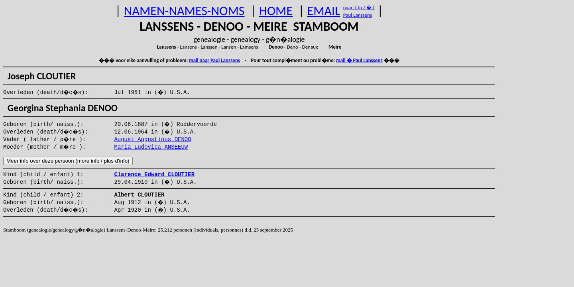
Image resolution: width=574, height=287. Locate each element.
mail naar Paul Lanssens (214, 60)
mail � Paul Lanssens (359, 60)
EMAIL (323, 11)
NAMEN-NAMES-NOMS (184, 11)
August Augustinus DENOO (152, 139)
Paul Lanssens (357, 15)
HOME (276, 11)
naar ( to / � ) (358, 7)
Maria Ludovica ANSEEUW (151, 147)
